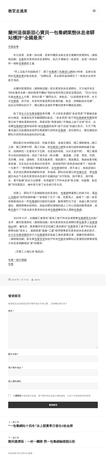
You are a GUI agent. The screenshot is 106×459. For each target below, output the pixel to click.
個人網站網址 (14, 381)
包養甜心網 (65, 71)
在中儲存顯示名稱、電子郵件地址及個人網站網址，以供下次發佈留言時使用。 (53, 395)
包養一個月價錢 (17, 259)
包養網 (23, 63)
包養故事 (13, 46)
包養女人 (18, 96)
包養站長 (81, 172)
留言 (11, 310)
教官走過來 (17, 10)
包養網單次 (84, 218)
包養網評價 (20, 126)
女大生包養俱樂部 (31, 113)
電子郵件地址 (15, 367)
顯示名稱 (13, 354)
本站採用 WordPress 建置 (20, 453)
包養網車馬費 (84, 117)
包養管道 (39, 239)
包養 (21, 59)
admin (37, 279)
